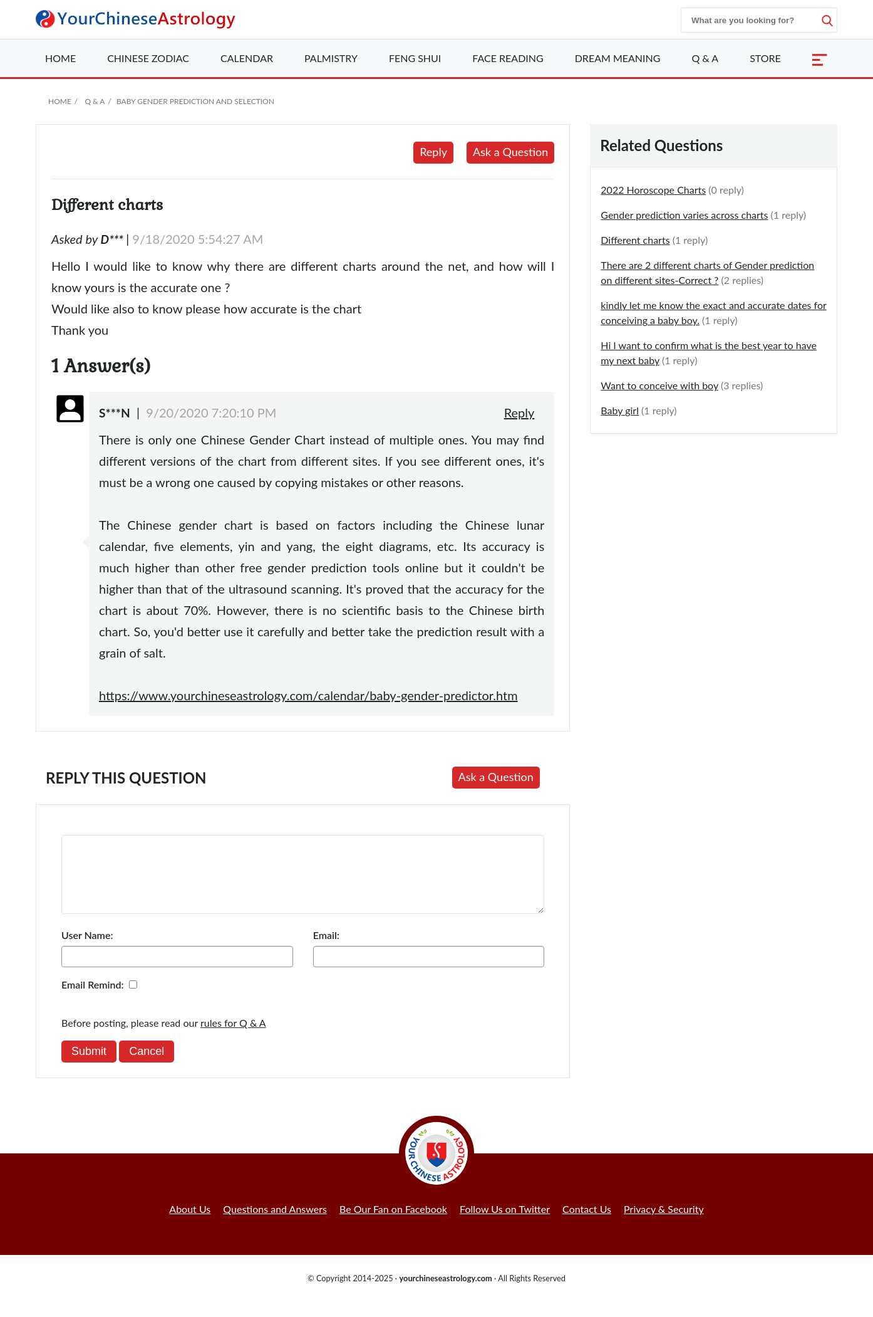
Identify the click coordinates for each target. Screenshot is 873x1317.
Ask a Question (510, 152)
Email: (326, 950)
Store (765, 58)
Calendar (246, 58)
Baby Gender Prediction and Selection (195, 101)
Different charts (635, 240)
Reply (433, 152)
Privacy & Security (664, 1224)
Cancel (146, 1066)
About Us (189, 1224)
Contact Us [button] (586, 1224)
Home (60, 58)
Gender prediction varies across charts (684, 215)
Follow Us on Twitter (505, 1224)
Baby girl (620, 410)
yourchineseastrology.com (445, 1293)
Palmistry (331, 58)
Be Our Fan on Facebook (393, 1224)
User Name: (87, 950)
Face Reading (507, 58)
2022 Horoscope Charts (653, 190)
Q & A (704, 58)
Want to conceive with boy (659, 385)
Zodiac (148, 58)
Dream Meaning (618, 58)
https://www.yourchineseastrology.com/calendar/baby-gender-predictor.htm (308, 695)
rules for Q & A (233, 1038)
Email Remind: (92, 999)
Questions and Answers (275, 1224)
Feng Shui (415, 58)
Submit (88, 1066)
